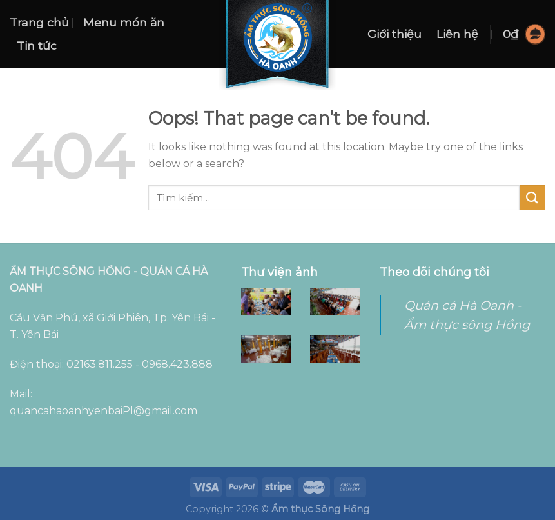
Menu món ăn (123, 22)
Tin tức (37, 45)
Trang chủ (39, 22)
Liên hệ (457, 34)
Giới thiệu (394, 34)
